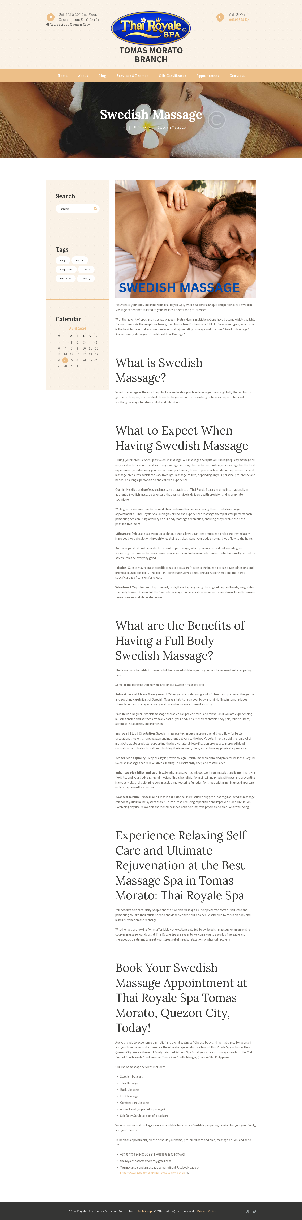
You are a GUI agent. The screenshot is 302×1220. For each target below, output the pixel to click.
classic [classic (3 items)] (85, 262)
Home (120, 127)
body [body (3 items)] (64, 262)
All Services (142, 127)
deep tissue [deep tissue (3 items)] (69, 271)
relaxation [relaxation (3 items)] (67, 290)
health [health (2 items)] (65, 281)
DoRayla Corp (141, 1211)
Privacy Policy (207, 1211)
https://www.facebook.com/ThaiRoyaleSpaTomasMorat (156, 1172)
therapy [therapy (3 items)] (66, 300)
